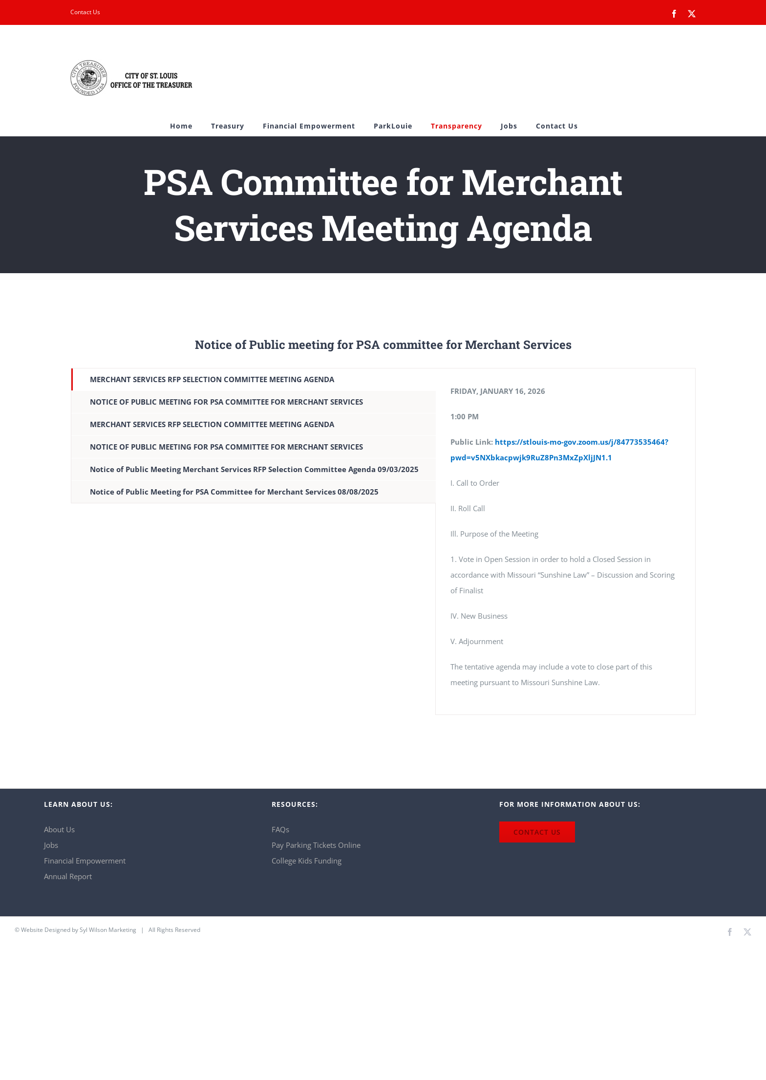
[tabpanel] (565, 541)
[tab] (253, 379)
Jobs (51, 845)
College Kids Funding (306, 860)
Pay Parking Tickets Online (316, 845)
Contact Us (85, 12)
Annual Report (68, 876)
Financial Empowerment (85, 860)
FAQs (280, 829)
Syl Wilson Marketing (108, 930)
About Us (59, 829)
